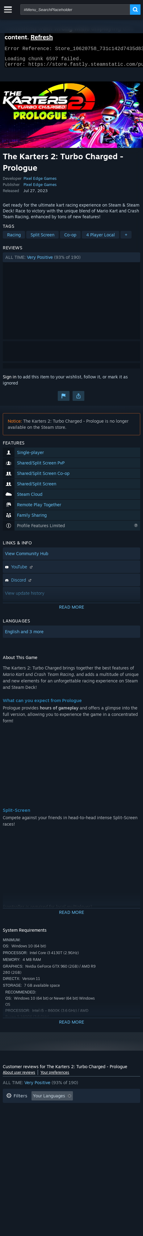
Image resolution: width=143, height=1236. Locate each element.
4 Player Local (100, 238)
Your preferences (54, 1076)
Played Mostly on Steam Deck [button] (36, 1118)
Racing (14, 238)
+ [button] (126, 238)
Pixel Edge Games (40, 182)
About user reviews (19, 1076)
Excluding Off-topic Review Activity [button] (42, 1109)
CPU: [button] (11, 1127)
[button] (71, 261)
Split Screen (42, 238)
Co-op (70, 238)
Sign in (9, 380)
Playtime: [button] (99, 1109)
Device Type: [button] (63, 1127)
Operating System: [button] (97, 1118)
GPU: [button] (33, 1127)
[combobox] (75, 9)
